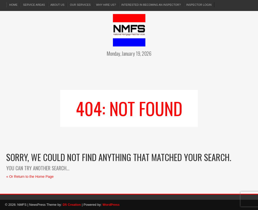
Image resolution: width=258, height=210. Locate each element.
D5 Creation (72, 205)
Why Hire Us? (106, 4)
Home (13, 4)
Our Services (80, 4)
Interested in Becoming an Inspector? (151, 4)
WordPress (110, 205)
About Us (57, 4)
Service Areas (34, 4)
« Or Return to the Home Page (30, 177)
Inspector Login (199, 4)
